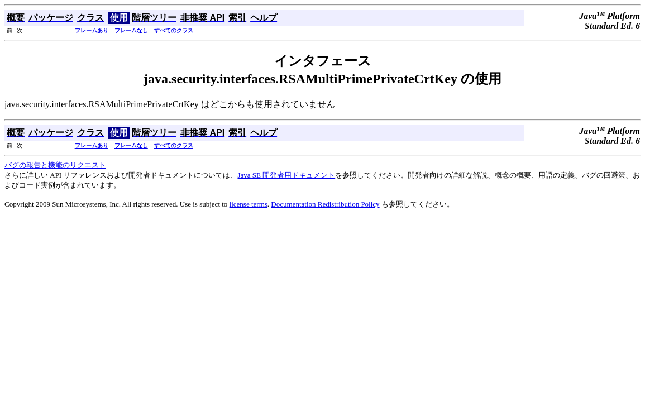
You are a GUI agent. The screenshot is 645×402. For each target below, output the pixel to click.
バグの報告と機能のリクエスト (55, 165)
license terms (248, 204)
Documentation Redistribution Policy (325, 204)
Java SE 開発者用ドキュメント (286, 175)
